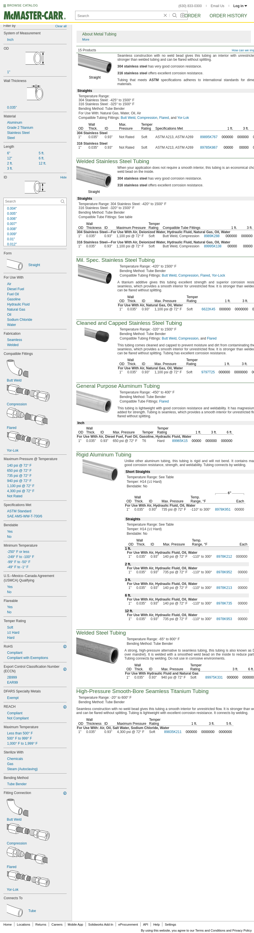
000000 (227, 137)
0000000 (241, 309)
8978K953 (224, 619)
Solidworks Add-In (100, 924)
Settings (170, 924)
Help (156, 924)
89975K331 (214, 677)
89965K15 (180, 441)
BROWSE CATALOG (22, 5)
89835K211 (172, 732)
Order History (228, 15)
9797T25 (208, 372)
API (145, 924)
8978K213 (224, 588)
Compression (147, 118)
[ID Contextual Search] (35, 201)
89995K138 (212, 246)
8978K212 (224, 557)
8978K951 (223, 509)
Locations (23, 924)
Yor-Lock (218, 275)
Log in (240, 6)
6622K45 (208, 309)
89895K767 (208, 137)
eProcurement (128, 924)
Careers (56, 924)
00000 (228, 147)
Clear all (61, 26)
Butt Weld (128, 118)
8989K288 (212, 236)
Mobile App (75, 924)
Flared (164, 118)
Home (7, 924)
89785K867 (208, 147)
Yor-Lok (183, 118)
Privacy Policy (242, 930)
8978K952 (224, 572)
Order (192, 15)
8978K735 (224, 603)
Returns (40, 924)
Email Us (217, 6)
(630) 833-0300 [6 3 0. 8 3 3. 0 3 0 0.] (190, 6)
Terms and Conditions (210, 930)
